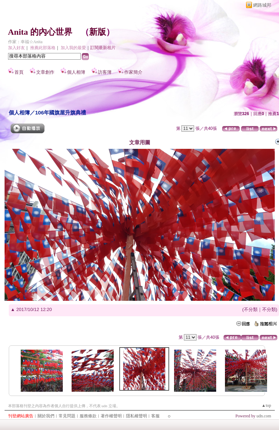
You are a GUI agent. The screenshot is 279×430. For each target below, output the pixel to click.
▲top (266, 405)
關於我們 (46, 416)
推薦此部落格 (42, 47)
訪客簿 (105, 72)
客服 (155, 416)
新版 (97, 32)
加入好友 (16, 47)
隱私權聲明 (136, 416)
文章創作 (45, 72)
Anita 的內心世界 (40, 32)
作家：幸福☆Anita (25, 41)
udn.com (264, 416)
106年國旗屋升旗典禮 (60, 112)
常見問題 (67, 416)
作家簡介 (133, 72)
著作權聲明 (111, 416)
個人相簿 (76, 72)
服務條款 (88, 416)
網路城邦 (262, 5)
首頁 (19, 72)
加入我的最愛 (73, 47)
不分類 (251, 309)
